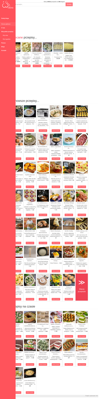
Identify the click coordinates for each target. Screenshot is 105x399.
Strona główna (5, 24)
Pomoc (3, 43)
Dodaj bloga (5, 18)
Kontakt (3, 50)
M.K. (103, 395)
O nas (3, 28)
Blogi (3, 46)
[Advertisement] (60, 19)
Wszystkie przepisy (7, 31)
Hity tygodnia (5, 39)
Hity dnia (4, 35)
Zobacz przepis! (21, 65)
